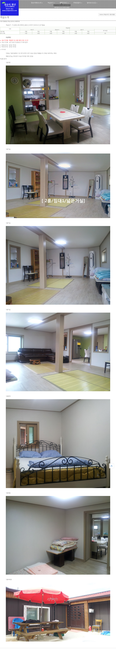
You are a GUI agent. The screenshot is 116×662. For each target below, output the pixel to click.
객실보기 (51, 3)
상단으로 (111, 465)
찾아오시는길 (92, 3)
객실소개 (106, 14)
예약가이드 (64, 3)
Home (101, 14)
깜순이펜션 (9, 8)
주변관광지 (77, 3)
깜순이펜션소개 (37, 3)
